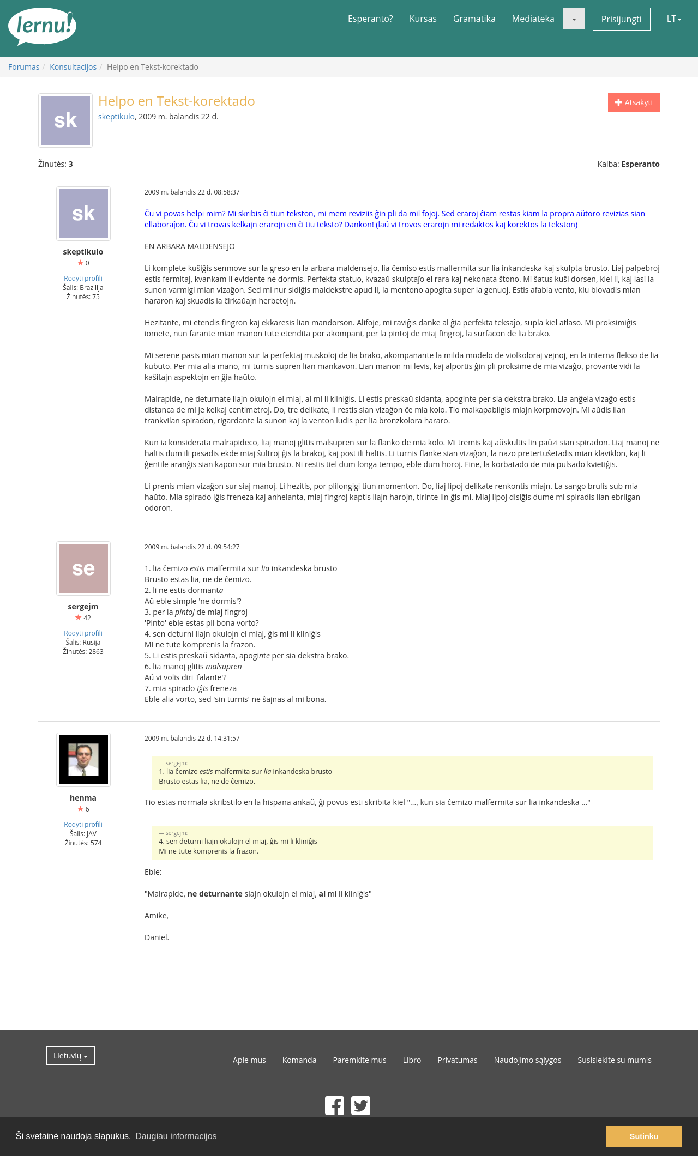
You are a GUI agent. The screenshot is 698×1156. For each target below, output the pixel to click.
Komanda (299, 1060)
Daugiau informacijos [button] (175, 1136)
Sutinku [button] (644, 1136)
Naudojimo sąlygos (528, 1060)
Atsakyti (634, 102)
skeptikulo (116, 116)
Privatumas (457, 1060)
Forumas (23, 67)
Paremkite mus (359, 1060)
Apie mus (249, 1060)
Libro (412, 1060)
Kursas (423, 19)
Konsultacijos (73, 67)
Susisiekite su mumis (614, 1060)
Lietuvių (70, 1055)
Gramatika (474, 19)
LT (674, 19)
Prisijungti (621, 19)
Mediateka (533, 19)
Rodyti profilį (83, 278)
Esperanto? (370, 19)
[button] (574, 18)
